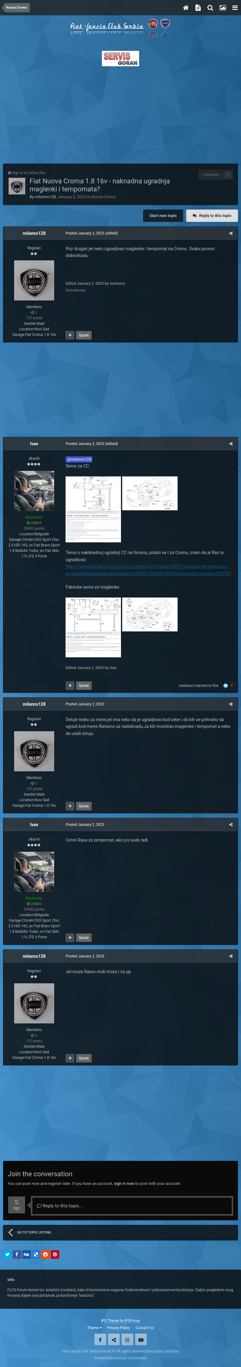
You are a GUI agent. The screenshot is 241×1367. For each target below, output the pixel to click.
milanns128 (45, 196)
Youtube (141, 1339)
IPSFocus (132, 1321)
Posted (84, 233)
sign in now (124, 1183)
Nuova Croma (103, 196)
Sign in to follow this (28, 173)
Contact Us (144, 1328)
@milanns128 (78, 459)
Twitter (114, 1339)
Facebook (100, 1339)
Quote (83, 335)
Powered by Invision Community (120, 1358)
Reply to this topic (215, 215)
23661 (34, 523)
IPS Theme (110, 1321)
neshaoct (187, 685)
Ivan (34, 443)
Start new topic (163, 215)
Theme (94, 1328)
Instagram (127, 1339)
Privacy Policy (118, 1328)
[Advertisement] (120, 113)
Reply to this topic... (60, 1206)
